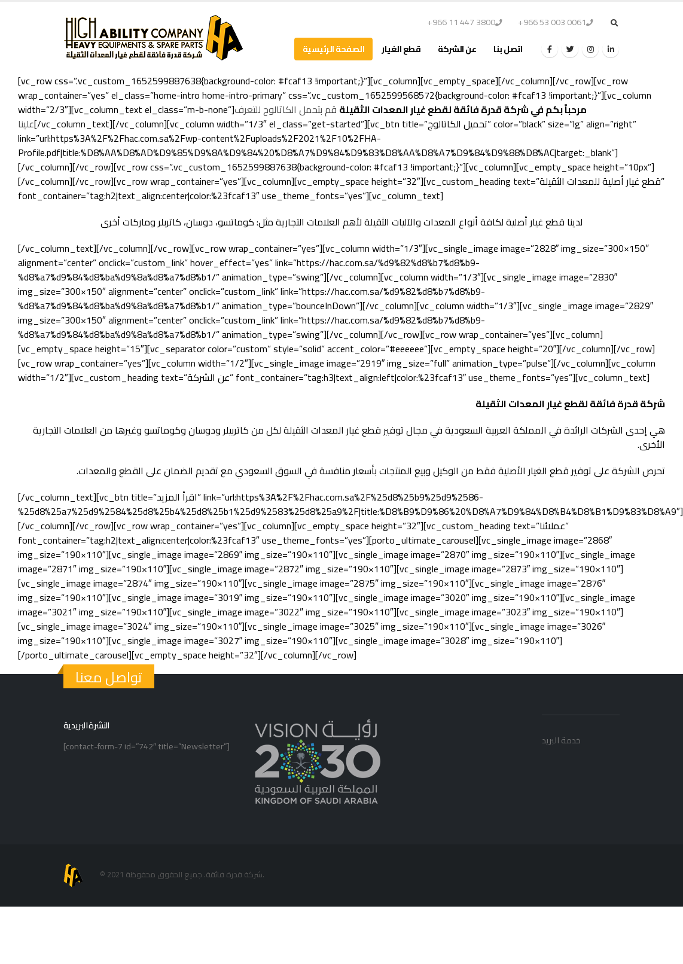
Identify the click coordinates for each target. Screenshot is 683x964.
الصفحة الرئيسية (334, 49)
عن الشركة (457, 49)
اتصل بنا (507, 49)
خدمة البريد (561, 740)
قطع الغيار (401, 49)
